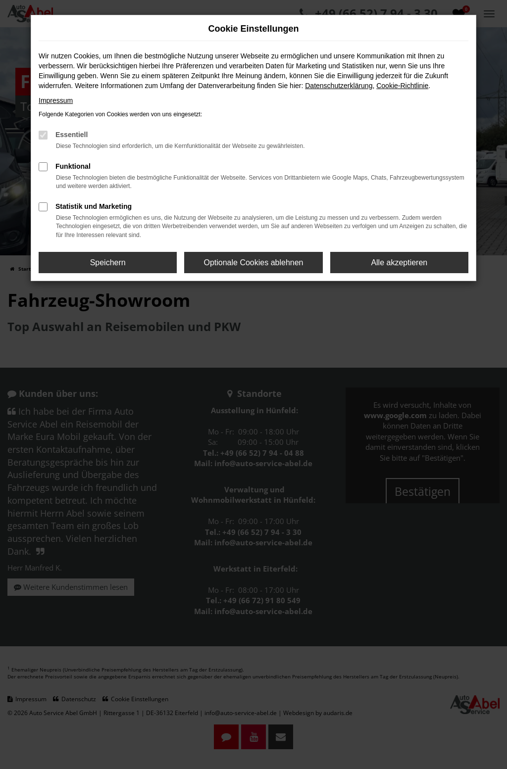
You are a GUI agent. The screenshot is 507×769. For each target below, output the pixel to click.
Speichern (108, 262)
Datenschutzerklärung (338, 86)
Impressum (56, 100)
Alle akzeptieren (399, 262)
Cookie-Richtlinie (402, 86)
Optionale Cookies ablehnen (253, 262)
